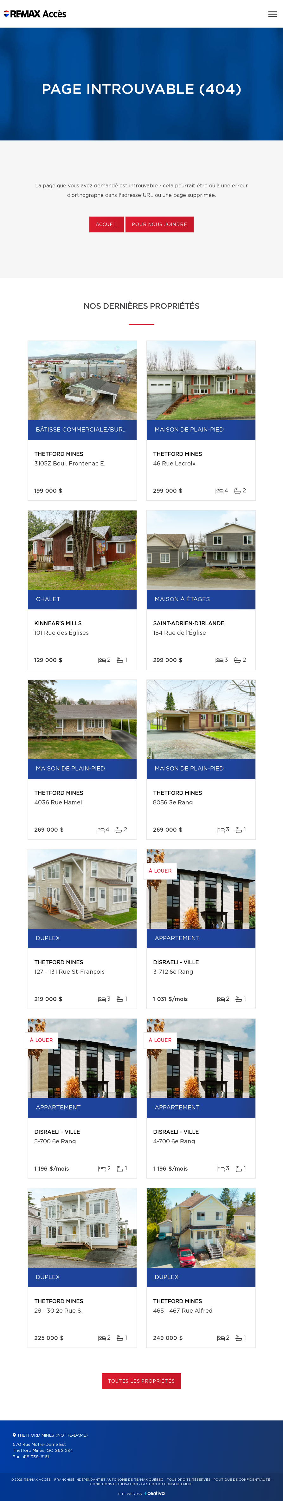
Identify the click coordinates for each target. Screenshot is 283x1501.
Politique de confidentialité (242, 1479)
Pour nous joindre (159, 225)
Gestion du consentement (167, 1484)
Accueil (107, 225)
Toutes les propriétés (141, 1381)
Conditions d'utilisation (114, 1484)
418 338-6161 (36, 1457)
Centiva (155, 1493)
